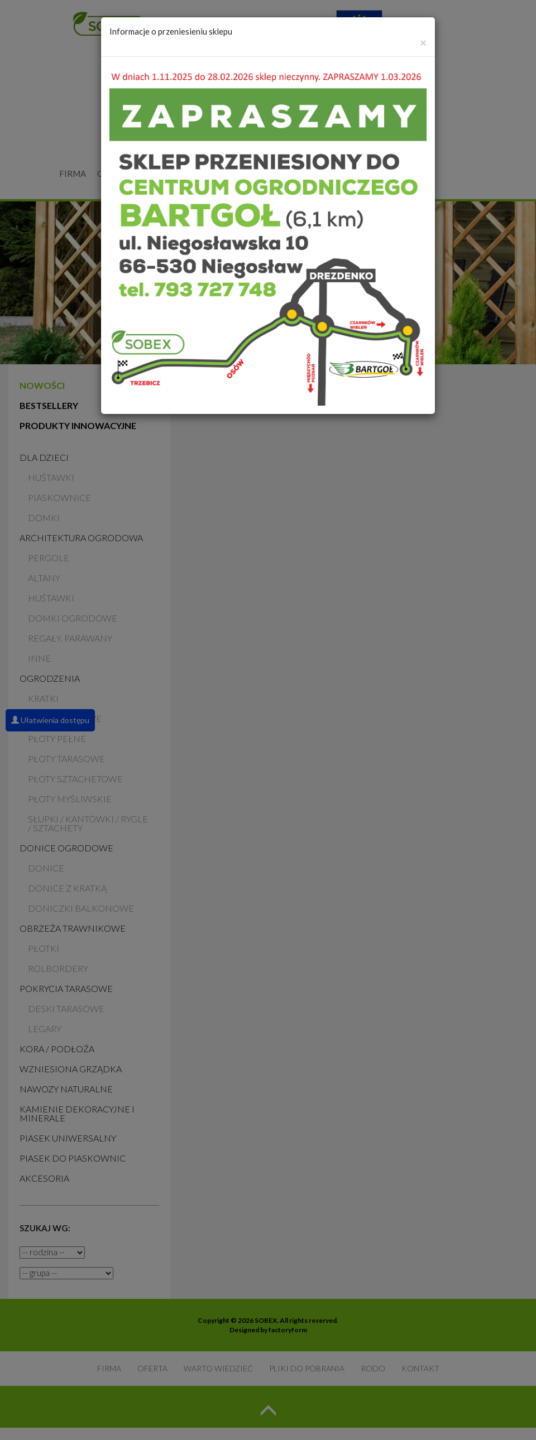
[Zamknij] (423, 42)
